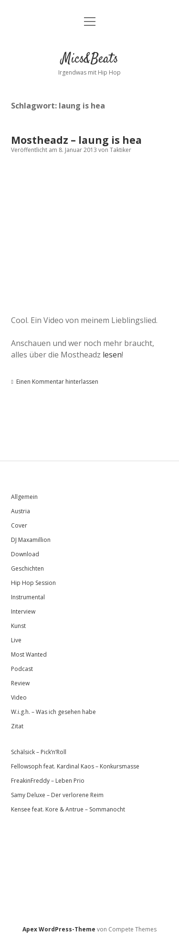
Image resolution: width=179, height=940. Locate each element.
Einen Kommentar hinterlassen (57, 382)
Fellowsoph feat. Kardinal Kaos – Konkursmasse (75, 766)
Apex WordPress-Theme (58, 929)
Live (16, 640)
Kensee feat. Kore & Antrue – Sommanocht (68, 809)
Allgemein (24, 497)
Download (25, 554)
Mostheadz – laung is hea (76, 140)
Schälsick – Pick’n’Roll (38, 752)
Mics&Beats (89, 59)
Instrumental (28, 597)
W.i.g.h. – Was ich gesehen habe (53, 712)
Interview (23, 611)
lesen (112, 354)
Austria (20, 511)
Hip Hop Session (33, 583)
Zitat (17, 726)
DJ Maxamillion (31, 540)
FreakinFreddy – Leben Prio (47, 781)
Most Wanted (29, 654)
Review (20, 683)
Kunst (18, 626)
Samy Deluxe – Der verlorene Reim (57, 795)
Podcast (22, 669)
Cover (19, 525)
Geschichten (27, 568)
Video (19, 697)
